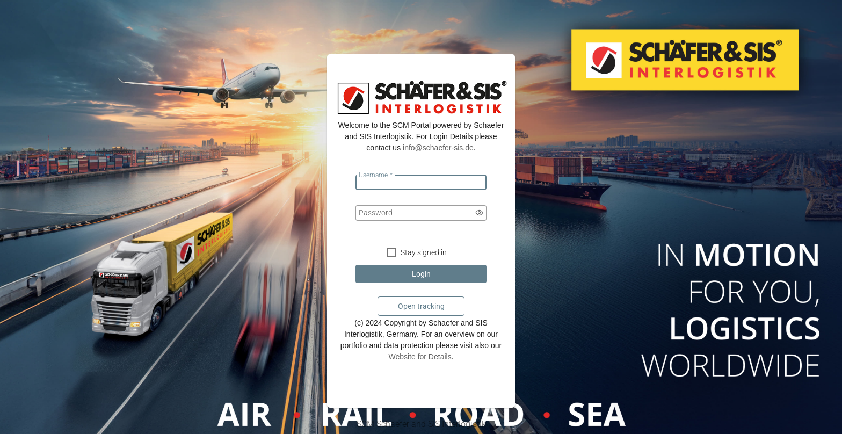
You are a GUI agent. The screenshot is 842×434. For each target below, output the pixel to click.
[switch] (479, 212)
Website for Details (419, 356)
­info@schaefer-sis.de (438, 147)
